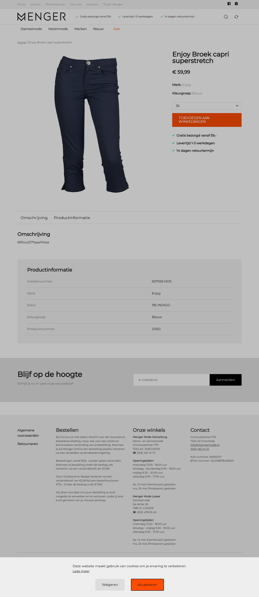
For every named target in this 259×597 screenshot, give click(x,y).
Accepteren (147, 585)
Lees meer (81, 571)
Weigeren (110, 585)
